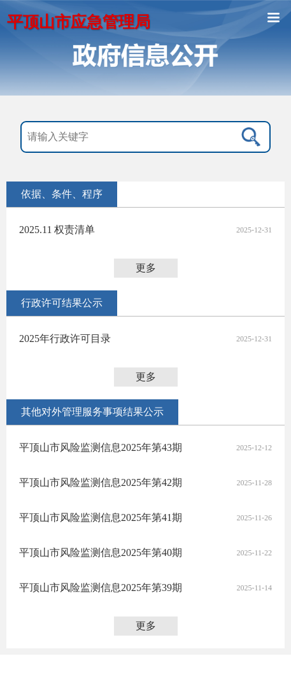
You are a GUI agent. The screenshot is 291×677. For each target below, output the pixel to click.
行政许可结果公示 (62, 302)
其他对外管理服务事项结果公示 (92, 411)
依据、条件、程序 (62, 194)
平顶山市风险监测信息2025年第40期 (100, 552)
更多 (146, 267)
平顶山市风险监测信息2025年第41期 (100, 517)
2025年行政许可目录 (65, 338)
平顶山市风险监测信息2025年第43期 (100, 447)
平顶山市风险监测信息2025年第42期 (100, 482)
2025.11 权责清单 (57, 229)
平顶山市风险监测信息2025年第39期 (100, 587)
